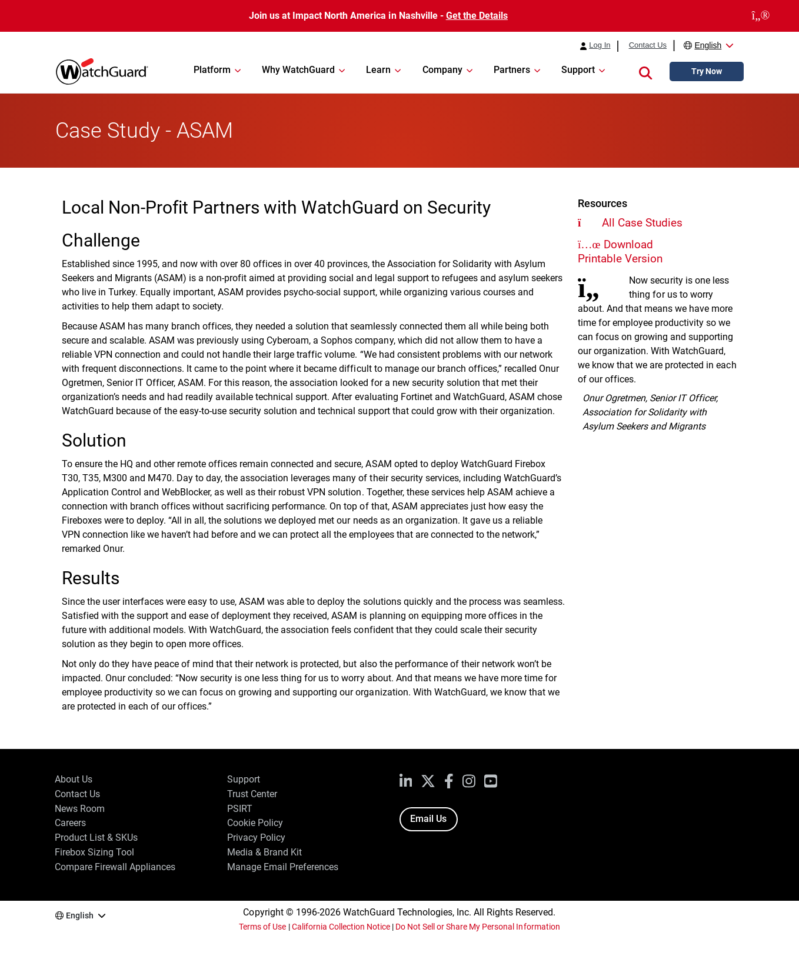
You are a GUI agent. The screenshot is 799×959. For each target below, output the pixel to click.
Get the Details (477, 15)
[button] (645, 72)
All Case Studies (642, 222)
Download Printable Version (620, 251)
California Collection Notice (341, 926)
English (707, 45)
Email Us (428, 818)
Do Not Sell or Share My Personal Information (477, 926)
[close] (761, 16)
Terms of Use (262, 926)
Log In (599, 45)
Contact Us (648, 45)
